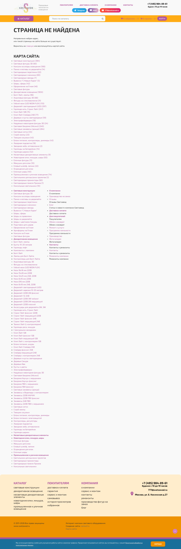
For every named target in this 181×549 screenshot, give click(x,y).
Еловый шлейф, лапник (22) (26, 165)
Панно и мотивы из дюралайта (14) (29, 69)
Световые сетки (21, 406)
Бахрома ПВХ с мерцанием (26, 383)
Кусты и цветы (20, 366)
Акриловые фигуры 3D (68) (26, 97)
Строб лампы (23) (21, 134)
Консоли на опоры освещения (27, 196)
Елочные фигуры (21, 440)
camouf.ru (85, 525)
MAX (93, 10)
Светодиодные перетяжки (25, 201)
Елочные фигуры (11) (23, 160)
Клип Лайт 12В (20, 332)
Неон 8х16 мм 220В (22, 278)
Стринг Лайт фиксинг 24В (25, 318)
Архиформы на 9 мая (23, 230)
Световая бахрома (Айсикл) (26, 375)
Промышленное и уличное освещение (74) (33, 174)
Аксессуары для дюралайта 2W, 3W (30, 306)
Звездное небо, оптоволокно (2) (28, 145)
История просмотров (59, 501)
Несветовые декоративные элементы (31, 434)
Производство (55, 235)
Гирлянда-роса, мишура (24, 326)
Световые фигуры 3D (23, 193)
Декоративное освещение (26, 238)
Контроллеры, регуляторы (25, 420)
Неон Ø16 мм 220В (22, 281)
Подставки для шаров (23, 224)
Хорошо (158, 544)
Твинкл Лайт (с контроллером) (27, 323)
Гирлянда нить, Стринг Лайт (26, 309)
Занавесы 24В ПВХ (22, 400)
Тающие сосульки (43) (24, 137)
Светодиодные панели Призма (27, 463)
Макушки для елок (22, 443)
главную (30, 45)
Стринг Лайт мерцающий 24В (27, 321)
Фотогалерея (55, 238)
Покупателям (66, 4)
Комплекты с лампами (24, 250)
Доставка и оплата (89, 4)
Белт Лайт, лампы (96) (24, 94)
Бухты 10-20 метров (23, 244)
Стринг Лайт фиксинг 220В (25, 312)
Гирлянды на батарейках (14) (27, 148)
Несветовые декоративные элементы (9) (32, 154)
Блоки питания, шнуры (24, 343)
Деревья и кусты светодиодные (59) (30, 117)
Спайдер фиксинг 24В (23, 349)
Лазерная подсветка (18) (25, 142)
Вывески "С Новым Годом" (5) (27, 80)
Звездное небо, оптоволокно (26, 426)
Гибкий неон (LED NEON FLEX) (27, 267)
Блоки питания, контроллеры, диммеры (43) (33, 140)
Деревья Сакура (21, 360)
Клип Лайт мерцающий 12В (26, 338)
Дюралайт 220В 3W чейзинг (26, 298)
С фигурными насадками (25, 329)
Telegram (79, 10)
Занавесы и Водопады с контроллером (31, 392)
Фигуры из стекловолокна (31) (27, 100)
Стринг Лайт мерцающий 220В (27, 315)
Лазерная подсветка (23, 423)
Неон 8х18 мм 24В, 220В (24, 284)
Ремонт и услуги (56, 227)
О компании (110, 4)
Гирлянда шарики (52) (23, 151)
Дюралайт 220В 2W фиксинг (26, 292)
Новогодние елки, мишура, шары (29, 437)
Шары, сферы (20, 213)
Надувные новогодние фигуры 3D (29, 372)
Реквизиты (87, 497)
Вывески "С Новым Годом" (25, 210)
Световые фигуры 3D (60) (25, 63)
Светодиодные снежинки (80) (27, 74)
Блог (51, 204)
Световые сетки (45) (23, 131)
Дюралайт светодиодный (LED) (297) (30, 105)
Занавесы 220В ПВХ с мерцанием (29, 403)
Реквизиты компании (58, 255)
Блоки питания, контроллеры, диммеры (31, 414)
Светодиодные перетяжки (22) (27, 71)
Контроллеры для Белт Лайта (27, 258)
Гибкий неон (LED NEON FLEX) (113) (29, 103)
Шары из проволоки (23, 215)
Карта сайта (71, 528)
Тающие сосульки (22, 412)
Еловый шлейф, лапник (24, 446)
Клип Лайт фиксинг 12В (24, 335)
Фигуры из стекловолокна (25, 264)
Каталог (24, 18)
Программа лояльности (59, 230)
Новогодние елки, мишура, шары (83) (30, 157)
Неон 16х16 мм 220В (23, 269)
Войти (162, 18)
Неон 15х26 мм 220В (23, 272)
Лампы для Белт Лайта (24, 255)
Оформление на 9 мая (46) (26, 86)
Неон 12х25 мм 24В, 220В (25, 275)
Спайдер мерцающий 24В (25, 352)
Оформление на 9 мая (23, 227)
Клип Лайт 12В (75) (22, 111)
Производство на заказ (59, 196)
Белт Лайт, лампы (22, 241)
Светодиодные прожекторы (26, 460)
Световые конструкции (24, 190)
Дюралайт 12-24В (21, 295)
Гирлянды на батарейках (25, 429)
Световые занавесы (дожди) (26, 389)
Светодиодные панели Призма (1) (29, 182)
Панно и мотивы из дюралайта (27, 198)
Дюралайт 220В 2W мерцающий (28, 301)
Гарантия (52, 490)
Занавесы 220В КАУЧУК (24, 395)
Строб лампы (19, 409)
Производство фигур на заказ (94, 502)
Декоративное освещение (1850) (28, 91)
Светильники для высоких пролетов (30, 457)
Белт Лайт (18, 252)
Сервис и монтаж (57, 493)
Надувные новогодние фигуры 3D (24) (31, 123)
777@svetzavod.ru (157, 489)
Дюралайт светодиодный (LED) (27, 287)
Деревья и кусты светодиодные (28, 358)
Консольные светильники (25, 466)
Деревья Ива (19, 363)
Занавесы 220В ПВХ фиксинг (26, 397)
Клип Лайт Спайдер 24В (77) (26, 114)
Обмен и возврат (57, 221)
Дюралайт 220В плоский (25, 304)
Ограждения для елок (23, 168)
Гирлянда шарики (21, 432)
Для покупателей (57, 215)
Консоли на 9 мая (21, 232)
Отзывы (52, 198)
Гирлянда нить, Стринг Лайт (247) (28, 108)
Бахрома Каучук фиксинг (25, 380)
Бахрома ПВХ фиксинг (24, 386)
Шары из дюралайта (23, 218)
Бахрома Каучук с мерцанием (27, 378)
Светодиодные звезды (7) (25, 77)
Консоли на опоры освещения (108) (29, 66)
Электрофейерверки (23, 369)
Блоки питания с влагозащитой (28, 417)
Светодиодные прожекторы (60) (28, 179)
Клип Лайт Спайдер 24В (24, 346)
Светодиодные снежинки (25, 204)
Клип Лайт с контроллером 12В (27, 341)
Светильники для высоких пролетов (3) (31, 177)
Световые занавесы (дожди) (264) (29, 128)
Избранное (53, 504)
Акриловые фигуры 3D (24, 261)
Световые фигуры (22, 88)
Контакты (128, 4)
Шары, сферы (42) (22, 83)
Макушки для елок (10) (24, 162)
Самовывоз (53, 497)
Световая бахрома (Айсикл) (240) (29, 125)
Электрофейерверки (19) (25, 120)
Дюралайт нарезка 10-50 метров (28, 289)
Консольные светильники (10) (27, 185)
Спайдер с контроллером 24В (27, 355)
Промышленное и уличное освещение (31, 454)
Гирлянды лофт (20, 247)
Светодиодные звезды (24, 207)
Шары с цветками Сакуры (25, 221)
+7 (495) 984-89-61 (154, 4)
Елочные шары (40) (22, 171)
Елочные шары (20, 451)
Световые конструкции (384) (27, 60)
